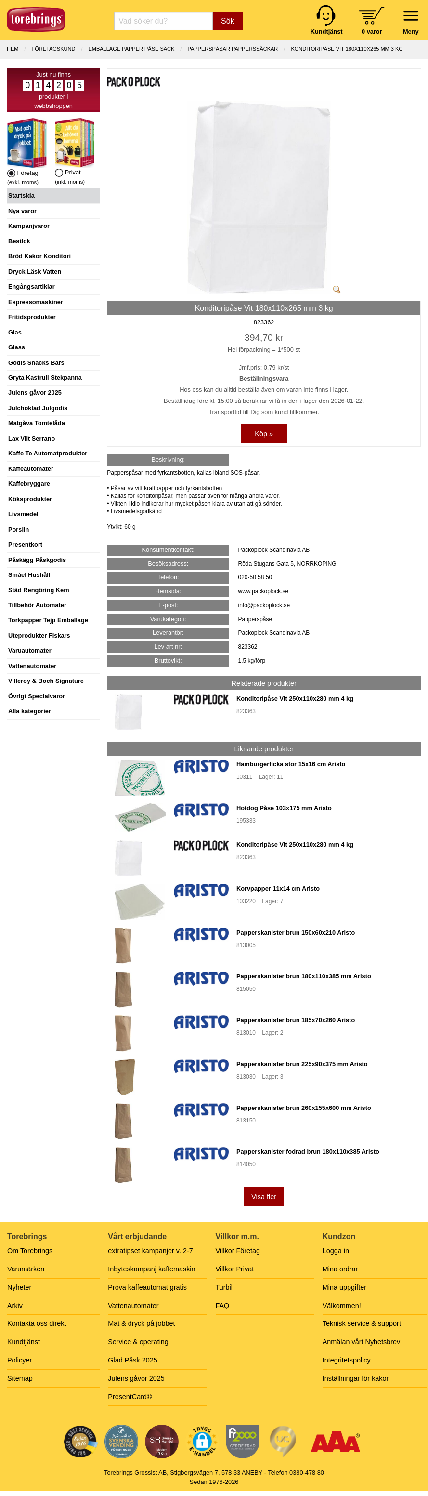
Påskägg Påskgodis (37, 559)
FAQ (223, 1305)
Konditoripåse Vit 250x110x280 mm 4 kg (294, 698)
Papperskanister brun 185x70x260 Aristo (295, 1020)
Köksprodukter (30, 499)
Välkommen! (342, 1305)
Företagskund (54, 49)
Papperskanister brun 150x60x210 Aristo (295, 932)
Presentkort (25, 544)
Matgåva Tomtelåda (36, 423)
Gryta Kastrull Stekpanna (45, 377)
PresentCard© (130, 1397)
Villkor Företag (238, 1251)
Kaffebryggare (29, 483)
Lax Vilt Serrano (31, 438)
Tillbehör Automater (37, 605)
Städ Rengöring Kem (38, 590)
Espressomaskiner (35, 302)
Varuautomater (30, 650)
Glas (15, 332)
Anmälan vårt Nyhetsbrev (362, 1342)
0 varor (372, 31)
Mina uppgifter (344, 1287)
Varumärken (25, 1269)
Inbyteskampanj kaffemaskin (151, 1269)
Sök (227, 21)
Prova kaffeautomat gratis (147, 1287)
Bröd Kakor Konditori (39, 256)
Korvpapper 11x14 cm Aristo (278, 888)
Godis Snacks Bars (36, 362)
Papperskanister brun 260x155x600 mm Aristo (303, 1107)
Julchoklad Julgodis (37, 408)
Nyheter (19, 1287)
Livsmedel (23, 514)
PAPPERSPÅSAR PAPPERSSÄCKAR (232, 49)
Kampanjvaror (29, 225)
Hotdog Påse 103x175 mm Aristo (284, 808)
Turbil (224, 1287)
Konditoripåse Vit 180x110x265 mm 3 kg (347, 49)
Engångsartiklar (31, 286)
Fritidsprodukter (32, 317)
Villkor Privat (235, 1269)
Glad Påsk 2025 (132, 1360)
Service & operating (138, 1342)
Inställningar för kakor (356, 1378)
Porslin (18, 529)
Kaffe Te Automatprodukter (47, 453)
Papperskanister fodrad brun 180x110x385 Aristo (307, 1151)
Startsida (21, 195)
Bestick (19, 241)
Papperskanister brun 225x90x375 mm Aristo (302, 1064)
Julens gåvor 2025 (35, 392)
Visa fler (263, 1197)
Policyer (19, 1360)
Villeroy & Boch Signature (46, 680)
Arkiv (15, 1305)
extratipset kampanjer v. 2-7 (150, 1251)
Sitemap (20, 1378)
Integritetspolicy (347, 1360)
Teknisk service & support (362, 1323)
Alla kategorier (29, 711)
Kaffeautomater (30, 468)
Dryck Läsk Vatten (34, 271)
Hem (12, 49)
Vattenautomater (32, 665)
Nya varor (22, 210)
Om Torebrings (29, 1251)
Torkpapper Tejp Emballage (48, 620)
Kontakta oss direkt (36, 1323)
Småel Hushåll (29, 574)
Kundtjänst (23, 1342)
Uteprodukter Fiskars (39, 635)
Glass (16, 347)
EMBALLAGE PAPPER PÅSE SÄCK (131, 49)
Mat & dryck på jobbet (141, 1323)
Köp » (264, 434)
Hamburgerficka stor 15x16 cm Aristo (290, 764)
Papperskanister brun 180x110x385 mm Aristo (303, 976)
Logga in (336, 1251)
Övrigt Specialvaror (36, 696)
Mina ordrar (340, 1269)
